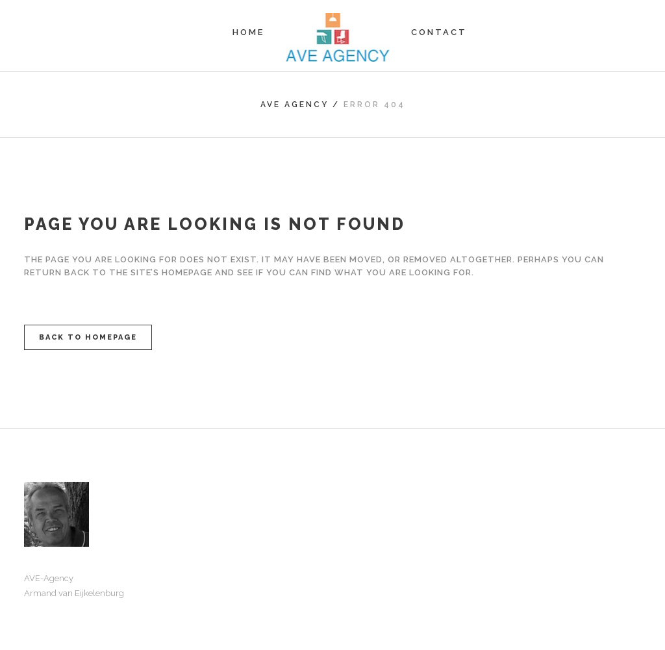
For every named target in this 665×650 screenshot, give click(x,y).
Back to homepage (88, 337)
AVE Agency (294, 104)
